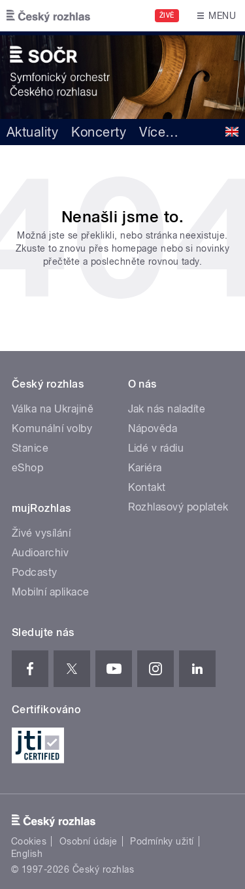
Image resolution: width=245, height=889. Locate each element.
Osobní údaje (88, 841)
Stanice (30, 448)
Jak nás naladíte (167, 409)
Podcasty (34, 572)
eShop (27, 467)
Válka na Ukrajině (52, 409)
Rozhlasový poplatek (178, 507)
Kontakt (147, 487)
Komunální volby (52, 428)
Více (158, 132)
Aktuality (32, 132)
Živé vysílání (41, 533)
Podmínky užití (162, 841)
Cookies (28, 841)
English (26, 853)
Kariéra (145, 467)
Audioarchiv (40, 552)
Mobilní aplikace (51, 592)
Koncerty (98, 132)
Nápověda (153, 428)
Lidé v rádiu (156, 448)
